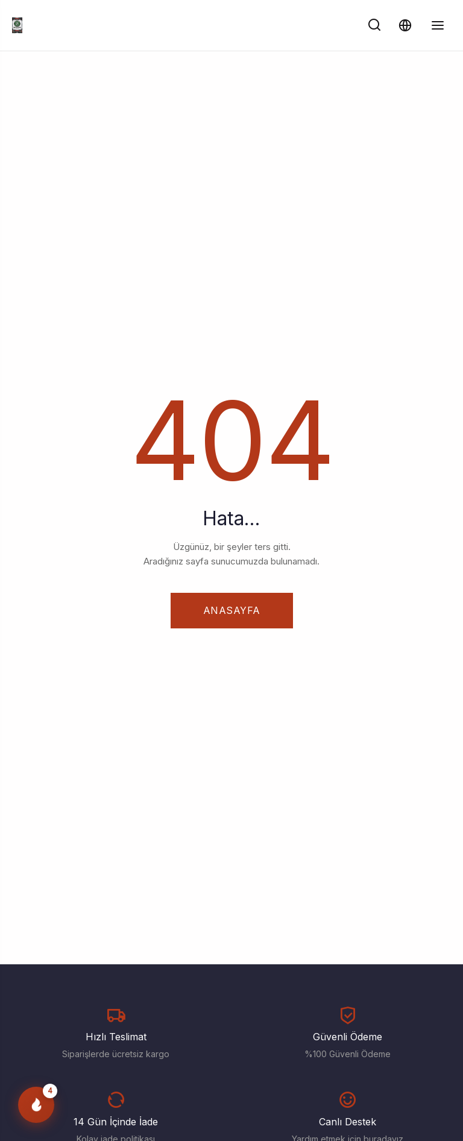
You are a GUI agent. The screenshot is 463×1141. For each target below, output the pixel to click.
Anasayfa (231, 610)
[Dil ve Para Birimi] (404, 25)
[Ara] (374, 25)
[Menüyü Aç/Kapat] (437, 25)
